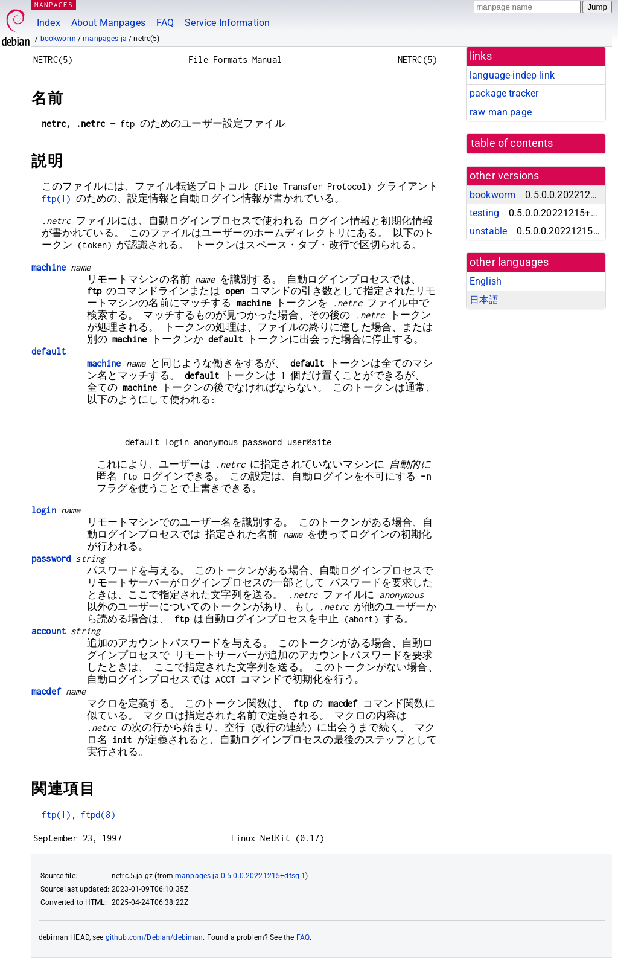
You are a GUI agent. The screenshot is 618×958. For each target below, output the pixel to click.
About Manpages (108, 22)
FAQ (165, 22)
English (486, 281)
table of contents (512, 143)
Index (48, 22)
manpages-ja (105, 38)
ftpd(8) (98, 814)
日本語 (484, 300)
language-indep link (512, 75)
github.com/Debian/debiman (154, 937)
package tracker (504, 93)
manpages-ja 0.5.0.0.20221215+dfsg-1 (240, 876)
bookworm (58, 38)
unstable (488, 231)
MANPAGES (53, 4)
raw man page (501, 112)
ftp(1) (56, 198)
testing (484, 213)
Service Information (227, 22)
